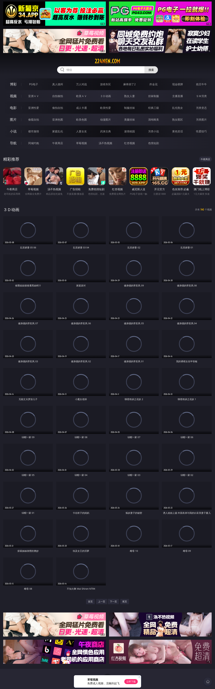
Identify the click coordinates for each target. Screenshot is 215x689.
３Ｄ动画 (105, 96)
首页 (90, 601)
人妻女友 (81, 131)
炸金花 (153, 84)
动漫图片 (105, 119)
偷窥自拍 (33, 119)
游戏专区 (105, 84)
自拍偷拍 (57, 96)
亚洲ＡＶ (33, 96)
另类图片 (201, 119)
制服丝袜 (129, 108)
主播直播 (177, 96)
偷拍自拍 (57, 108)
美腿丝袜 (129, 119)
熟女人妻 (129, 96)
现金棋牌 (177, 84)
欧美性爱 (105, 108)
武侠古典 (105, 131)
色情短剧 (153, 143)
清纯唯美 (153, 119)
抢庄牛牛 (201, 84)
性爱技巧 (201, 131)
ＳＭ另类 (201, 96)
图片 (13, 119)
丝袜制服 (153, 96)
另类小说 (153, 131)
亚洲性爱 (33, 108)
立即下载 (131, 681)
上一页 (101, 601)
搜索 (151, 70)
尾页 (124, 601)
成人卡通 (81, 108)
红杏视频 (129, 143)
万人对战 (81, 84)
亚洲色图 (57, 119)
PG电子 (33, 84)
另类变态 (201, 108)
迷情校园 (129, 131)
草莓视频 (81, 143)
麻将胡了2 (129, 84)
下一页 (113, 601)
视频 (13, 96)
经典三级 (153, 108)
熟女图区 (177, 119)
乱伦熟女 (177, 108)
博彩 (13, 84)
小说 (13, 131)
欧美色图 (81, 119)
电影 (13, 107)
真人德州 (57, 84)
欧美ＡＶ (81, 96)
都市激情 (33, 131)
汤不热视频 (105, 143)
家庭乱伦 (57, 131)
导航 (13, 143)
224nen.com (107, 61)
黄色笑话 (177, 131)
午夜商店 (57, 143)
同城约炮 (33, 143)
